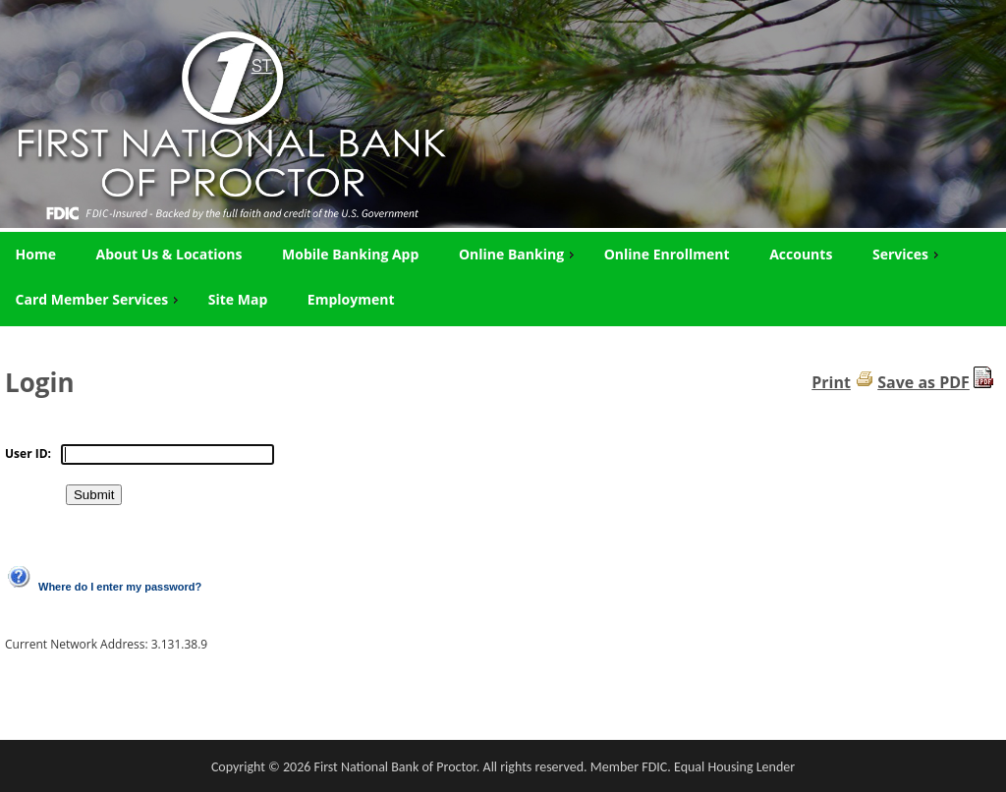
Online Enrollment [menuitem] (667, 254)
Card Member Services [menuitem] (100, 299)
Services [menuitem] (907, 254)
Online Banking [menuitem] (519, 254)
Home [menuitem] (36, 254)
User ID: (28, 453)
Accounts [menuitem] (800, 254)
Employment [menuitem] (351, 299)
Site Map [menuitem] (237, 299)
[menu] (503, 277)
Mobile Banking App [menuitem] (350, 254)
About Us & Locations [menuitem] (169, 254)
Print (831, 382)
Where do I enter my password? (119, 587)
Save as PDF (923, 382)
